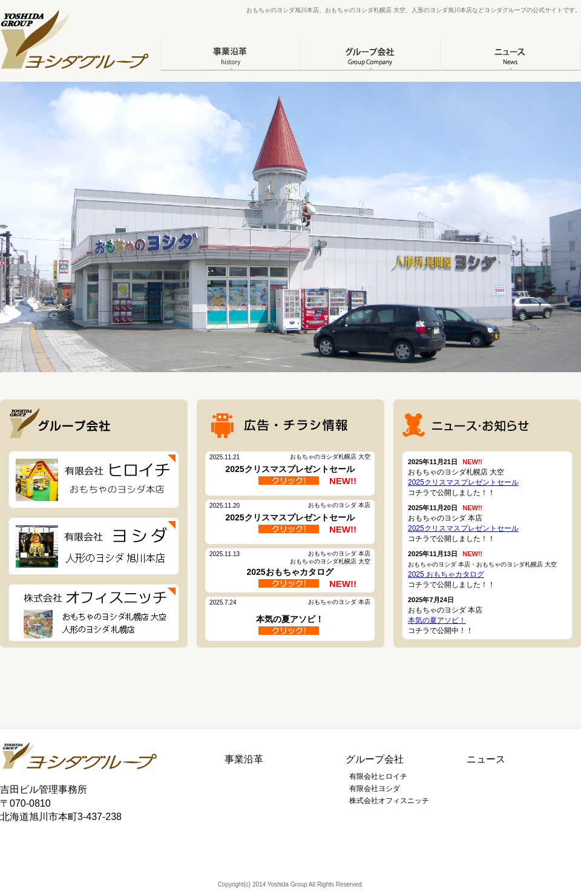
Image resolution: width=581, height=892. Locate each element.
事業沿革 (244, 759)
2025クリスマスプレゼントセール (463, 482)
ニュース (486, 759)
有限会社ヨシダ (374, 788)
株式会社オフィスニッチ (389, 800)
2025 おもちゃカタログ (446, 574)
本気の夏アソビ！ (437, 620)
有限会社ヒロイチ (378, 776)
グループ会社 (375, 759)
